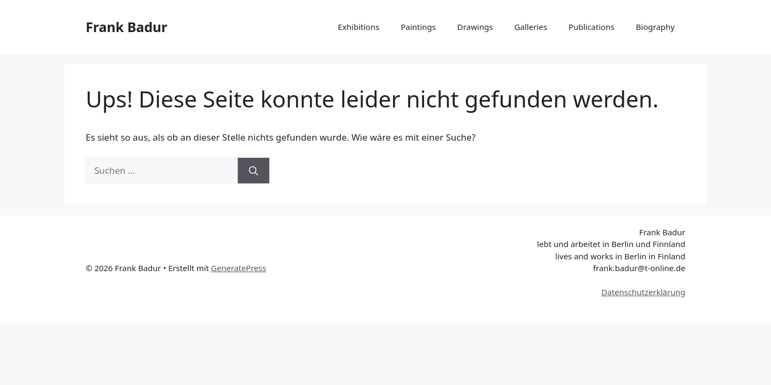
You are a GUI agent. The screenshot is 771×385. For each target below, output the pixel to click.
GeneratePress (238, 268)
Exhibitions (358, 26)
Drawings (475, 26)
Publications (592, 26)
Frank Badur (126, 27)
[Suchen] (253, 170)
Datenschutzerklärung (643, 292)
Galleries (531, 26)
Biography (655, 26)
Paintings (418, 26)
